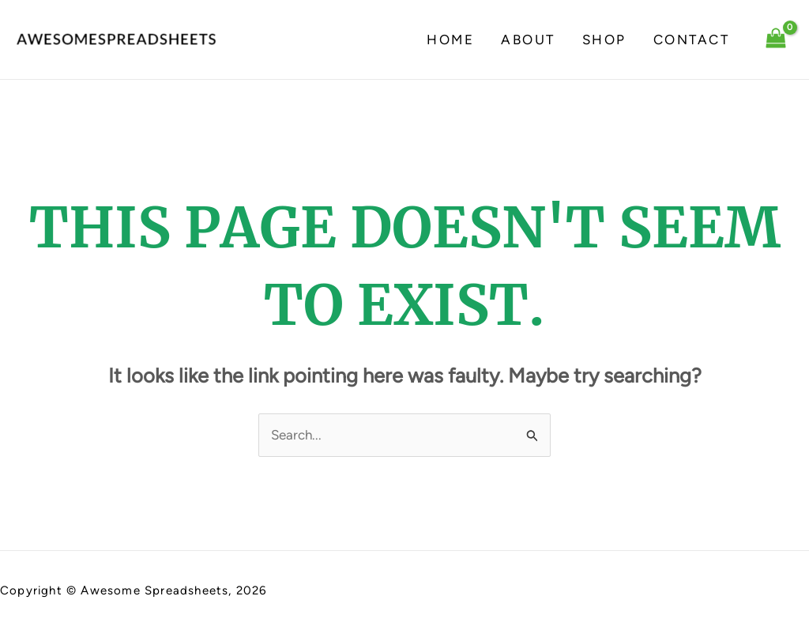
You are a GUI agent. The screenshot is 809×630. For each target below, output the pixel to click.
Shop (604, 39)
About (528, 39)
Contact (691, 39)
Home (450, 39)
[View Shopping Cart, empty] (775, 39)
